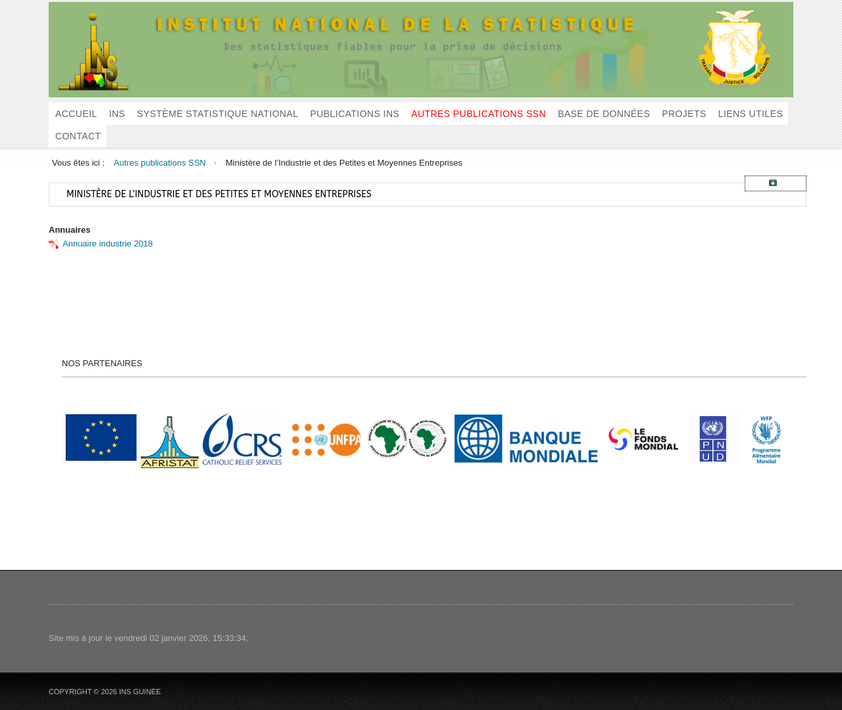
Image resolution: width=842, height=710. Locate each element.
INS (117, 113)
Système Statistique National (217, 113)
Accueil (76, 113)
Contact (78, 136)
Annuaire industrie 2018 (107, 243)
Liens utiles (750, 113)
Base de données (604, 113)
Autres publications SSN (478, 113)
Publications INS (355, 113)
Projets (684, 113)
